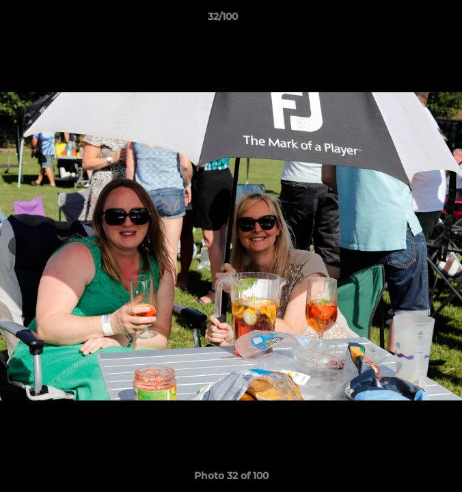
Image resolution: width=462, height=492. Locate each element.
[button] (413, 20)
